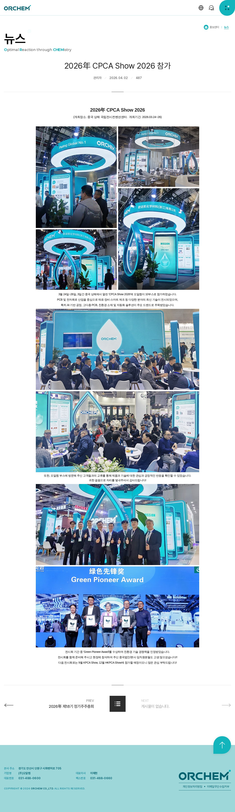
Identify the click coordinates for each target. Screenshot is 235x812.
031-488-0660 (101, 778)
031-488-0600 (29, 778)
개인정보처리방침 (192, 786)
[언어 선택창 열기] (200, 8)
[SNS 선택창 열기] (211, 8)
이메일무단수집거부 (218, 786)
